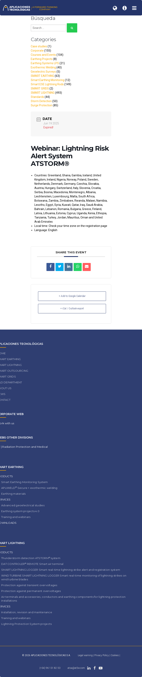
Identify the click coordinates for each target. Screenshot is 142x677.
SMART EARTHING (42, 75)
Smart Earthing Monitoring (47, 80)
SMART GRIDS (40, 88)
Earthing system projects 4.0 (20, 511)
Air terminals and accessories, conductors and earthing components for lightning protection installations (63, 598)
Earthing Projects (41, 59)
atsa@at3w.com (76, 668)
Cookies (115, 655)
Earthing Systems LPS (45, 63)
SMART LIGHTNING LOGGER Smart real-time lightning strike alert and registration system (60, 569)
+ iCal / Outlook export (72, 308)
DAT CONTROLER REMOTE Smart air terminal (32, 564)
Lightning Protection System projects (26, 623)
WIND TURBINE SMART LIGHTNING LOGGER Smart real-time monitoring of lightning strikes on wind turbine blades (63, 577)
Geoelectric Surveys (43, 71)
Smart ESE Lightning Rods (47, 84)
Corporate (37, 50)
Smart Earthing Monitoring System (24, 482)
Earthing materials (13, 493)
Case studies (39, 46)
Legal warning (85, 655)
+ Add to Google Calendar (72, 296)
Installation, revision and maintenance (26, 612)
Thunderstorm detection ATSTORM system (30, 558)
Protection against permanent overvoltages (31, 591)
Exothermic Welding (43, 67)
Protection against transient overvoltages (29, 585)
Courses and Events (43, 54)
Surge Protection (41, 105)
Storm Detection (41, 101)
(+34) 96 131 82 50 (49, 668)
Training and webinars (15, 517)
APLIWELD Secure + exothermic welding (29, 487)
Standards (37, 96)
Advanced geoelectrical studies (22, 505)
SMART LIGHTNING (43, 92)
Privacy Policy (101, 655)
